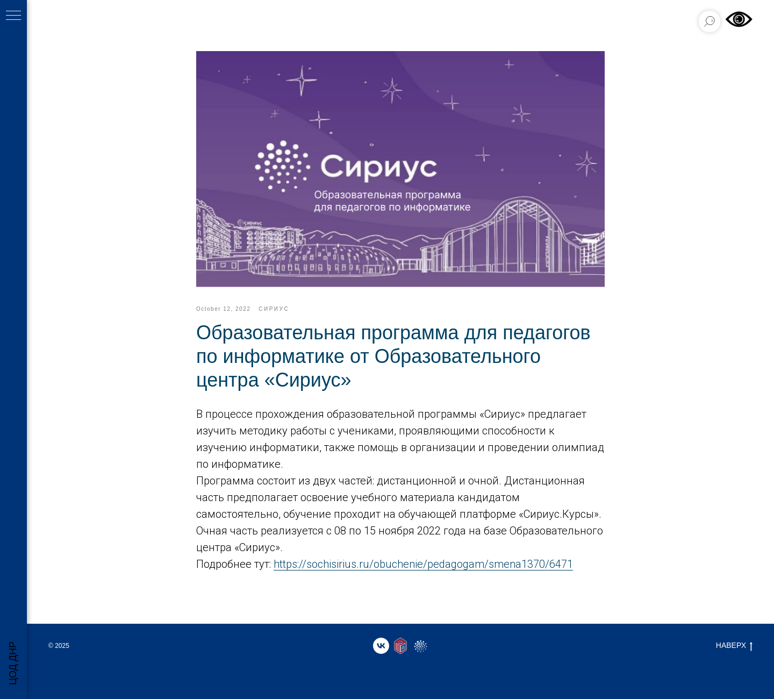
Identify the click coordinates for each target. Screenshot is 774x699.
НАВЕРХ (734, 646)
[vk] (381, 646)
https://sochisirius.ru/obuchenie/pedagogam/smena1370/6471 (423, 564)
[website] (400, 646)
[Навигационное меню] (13, 16)
